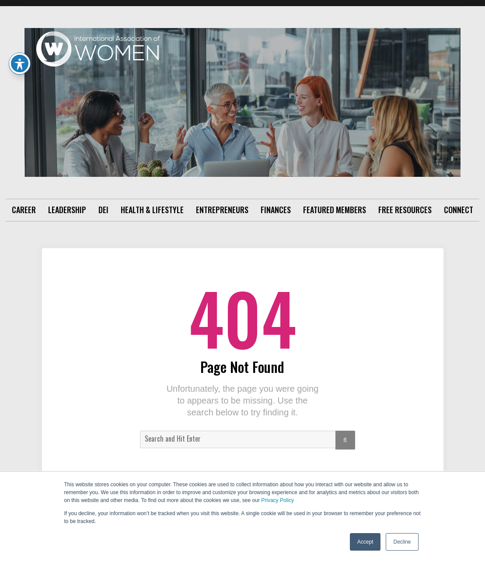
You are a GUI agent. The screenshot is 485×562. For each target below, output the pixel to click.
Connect (458, 209)
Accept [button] (365, 542)
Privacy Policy (277, 500)
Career (24, 209)
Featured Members (334, 209)
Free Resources (405, 209)
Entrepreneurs (222, 209)
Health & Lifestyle (152, 209)
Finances (276, 209)
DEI (103, 209)
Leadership (67, 209)
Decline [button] (402, 542)
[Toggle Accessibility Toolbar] (19, 63)
